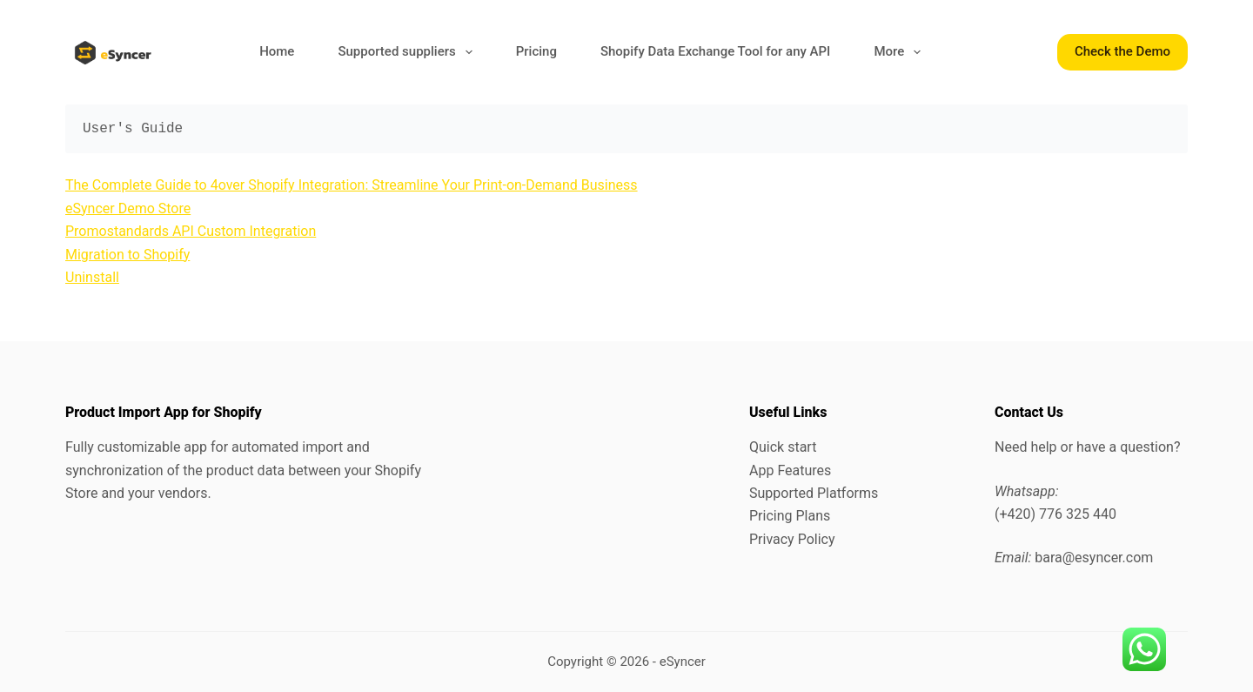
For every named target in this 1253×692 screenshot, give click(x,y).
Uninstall (92, 277)
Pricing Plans (789, 515)
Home (276, 51)
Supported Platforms (813, 493)
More (901, 52)
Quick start (782, 447)
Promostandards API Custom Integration (190, 231)
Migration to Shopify (127, 254)
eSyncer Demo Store (128, 208)
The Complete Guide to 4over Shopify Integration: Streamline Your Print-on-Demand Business (351, 185)
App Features (790, 470)
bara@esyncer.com (1094, 557)
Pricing (536, 51)
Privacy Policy (792, 539)
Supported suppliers (408, 52)
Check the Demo (1122, 51)
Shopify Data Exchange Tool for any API (715, 51)
